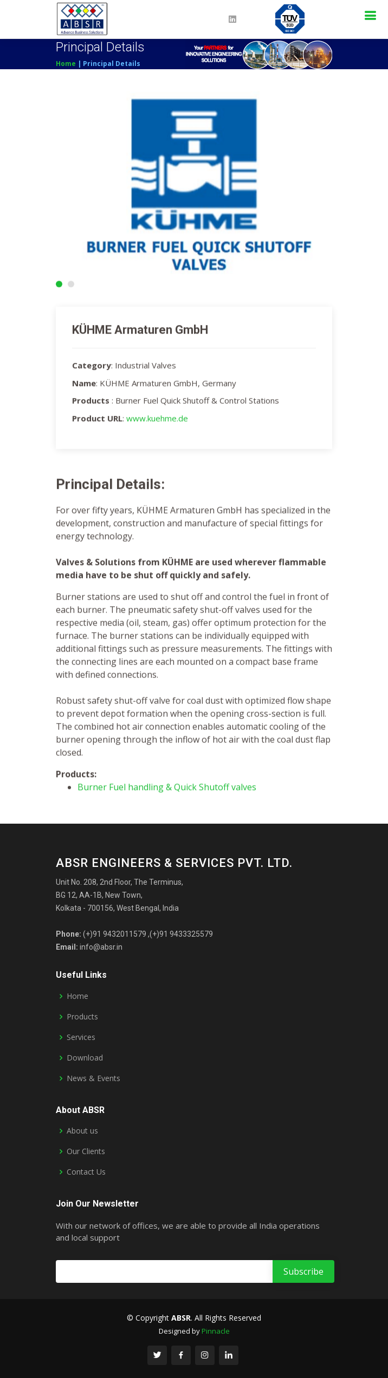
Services (81, 1037)
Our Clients (86, 1151)
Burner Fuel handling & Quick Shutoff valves (166, 788)
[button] (59, 285)
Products (82, 1017)
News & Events (93, 1078)
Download (85, 1058)
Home (66, 63)
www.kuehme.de (157, 419)
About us (82, 1131)
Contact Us (86, 1172)
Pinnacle (216, 1331)
